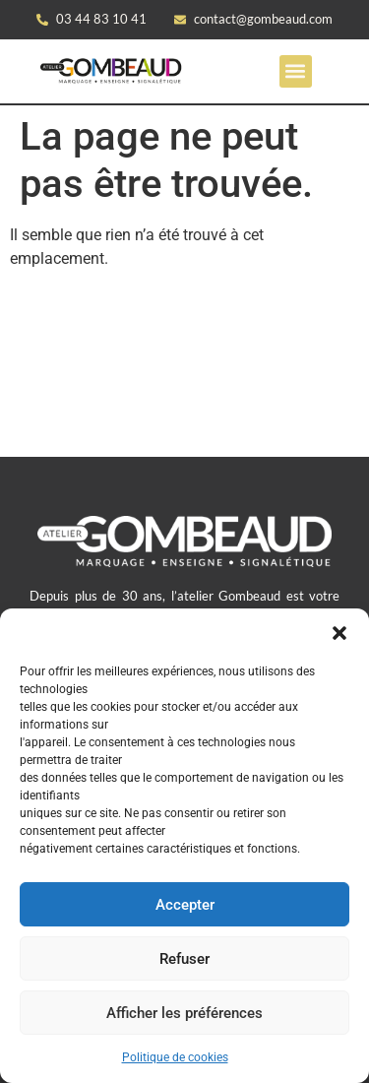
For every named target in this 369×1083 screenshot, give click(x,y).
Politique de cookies (175, 1057)
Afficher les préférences (184, 1013)
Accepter (185, 905)
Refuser (184, 959)
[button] (339, 633)
